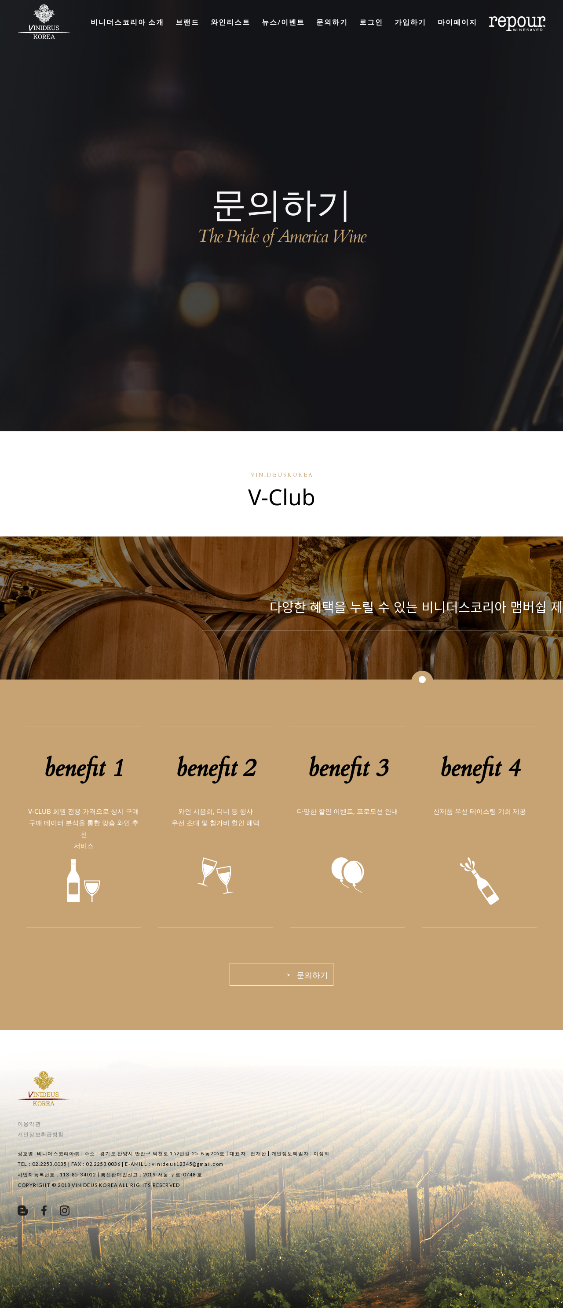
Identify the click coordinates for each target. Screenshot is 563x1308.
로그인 (371, 22)
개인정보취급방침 (41, 1134)
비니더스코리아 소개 (127, 22)
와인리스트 (230, 22)
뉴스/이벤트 (283, 22)
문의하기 (332, 22)
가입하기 (410, 22)
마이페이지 (457, 22)
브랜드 (187, 22)
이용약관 (29, 1124)
